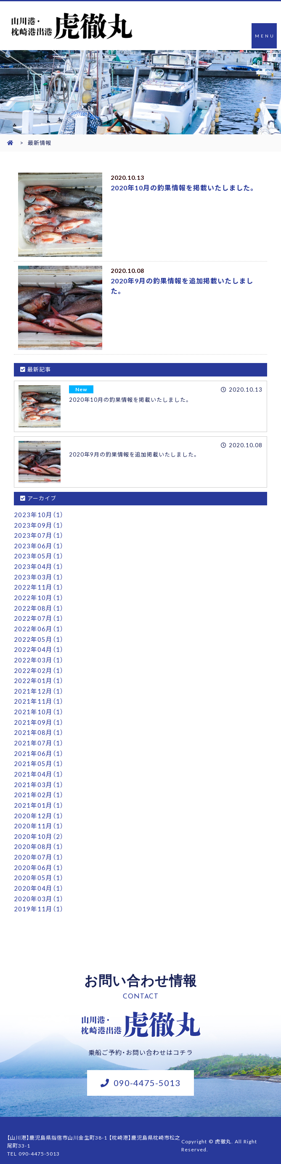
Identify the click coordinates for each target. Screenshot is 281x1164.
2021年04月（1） (39, 767)
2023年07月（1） (39, 534)
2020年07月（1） (39, 848)
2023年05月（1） (39, 555)
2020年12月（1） (39, 807)
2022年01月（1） (39, 676)
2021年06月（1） (39, 747)
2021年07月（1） (39, 737)
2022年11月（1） (39, 585)
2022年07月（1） (39, 615)
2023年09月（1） (39, 524)
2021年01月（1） (39, 797)
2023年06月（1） (39, 545)
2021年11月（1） (39, 696)
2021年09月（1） (39, 716)
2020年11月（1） (39, 817)
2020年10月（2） (39, 828)
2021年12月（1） (39, 686)
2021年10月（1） (39, 706)
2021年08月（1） (39, 727)
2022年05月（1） (39, 636)
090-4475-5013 (147, 1072)
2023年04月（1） (39, 565)
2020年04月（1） (39, 878)
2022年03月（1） (39, 656)
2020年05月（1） (39, 868)
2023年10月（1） (39, 514)
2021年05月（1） (39, 757)
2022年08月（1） (39, 605)
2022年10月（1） (39, 595)
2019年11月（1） (39, 898)
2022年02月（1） (39, 666)
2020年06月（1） (39, 858)
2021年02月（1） (39, 787)
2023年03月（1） (39, 575)
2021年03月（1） (39, 777)
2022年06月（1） (39, 625)
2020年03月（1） (39, 888)
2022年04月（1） (39, 646)
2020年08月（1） (39, 838)
